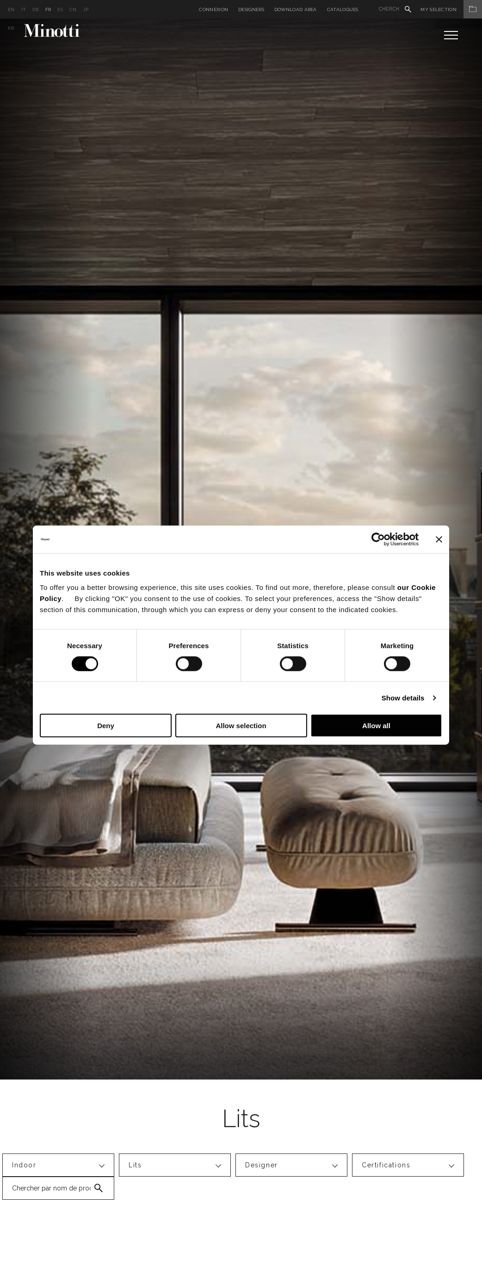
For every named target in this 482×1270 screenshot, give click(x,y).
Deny (105, 726)
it (23, 9)
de (35, 9)
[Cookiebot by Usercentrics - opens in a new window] (378, 539)
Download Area (295, 9)
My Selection (451, 9)
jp (86, 9)
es (60, 9)
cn (73, 9)
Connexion (213, 9)
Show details (403, 697)
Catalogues (342, 9)
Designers (251, 9)
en (11, 9)
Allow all (376, 726)
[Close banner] (439, 539)
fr (48, 9)
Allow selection (241, 726)
